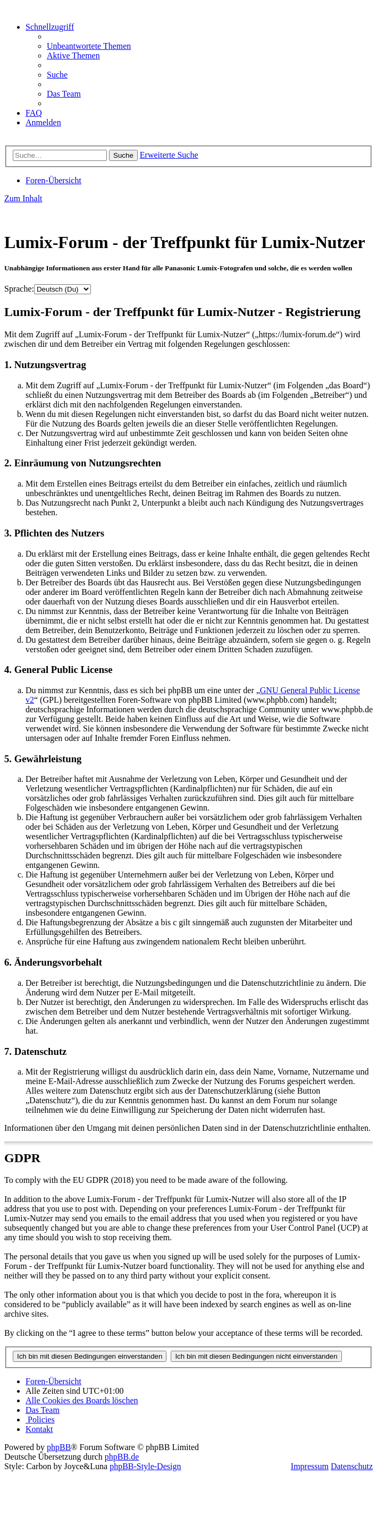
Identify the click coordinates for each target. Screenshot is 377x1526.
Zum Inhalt (23, 198)
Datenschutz (352, 1466)
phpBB (59, 1447)
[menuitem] (89, 45)
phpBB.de (122, 1456)
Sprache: (19, 288)
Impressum (310, 1466)
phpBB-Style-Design (145, 1466)
